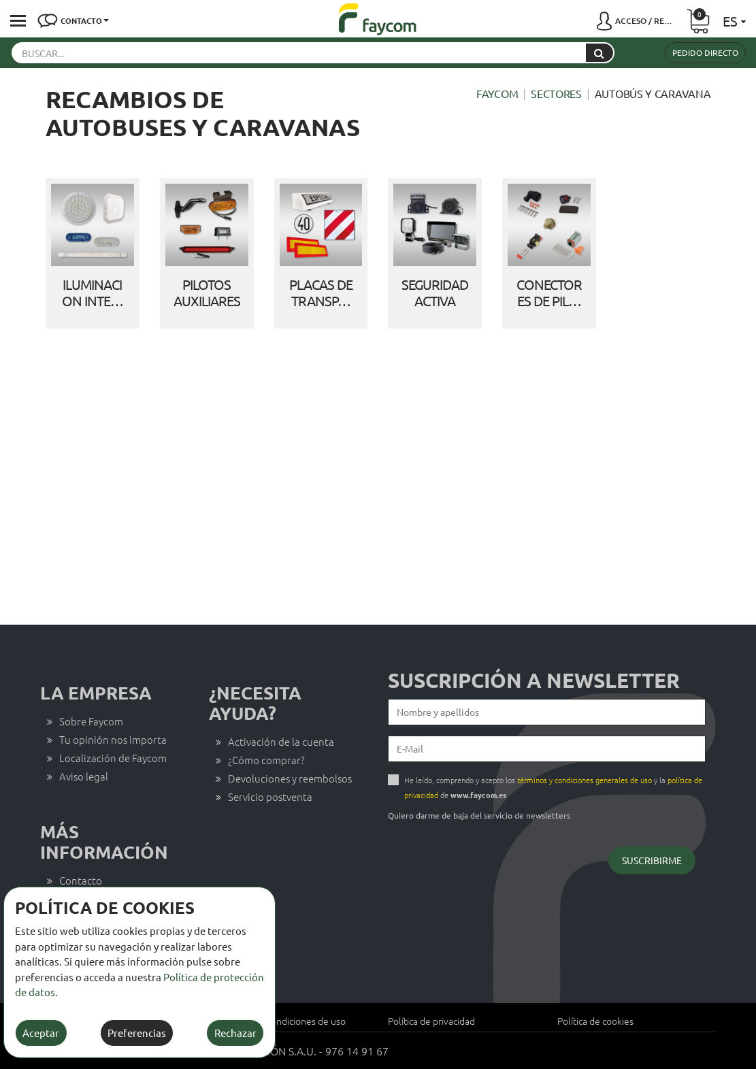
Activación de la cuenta (281, 741)
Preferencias (137, 1032)
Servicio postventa (270, 796)
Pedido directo (705, 52)
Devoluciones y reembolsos (290, 778)
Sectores (556, 93)
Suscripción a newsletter (534, 680)
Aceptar (40, 1032)
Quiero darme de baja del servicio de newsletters (479, 815)
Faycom (497, 93)
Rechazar (235, 1032)
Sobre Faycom (91, 721)
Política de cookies (595, 1020)
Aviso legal (83, 776)
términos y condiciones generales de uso (584, 779)
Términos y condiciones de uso (282, 1020)
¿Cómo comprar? (266, 760)
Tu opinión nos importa (113, 739)
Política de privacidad (431, 1020)
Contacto (80, 880)
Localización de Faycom (113, 758)
